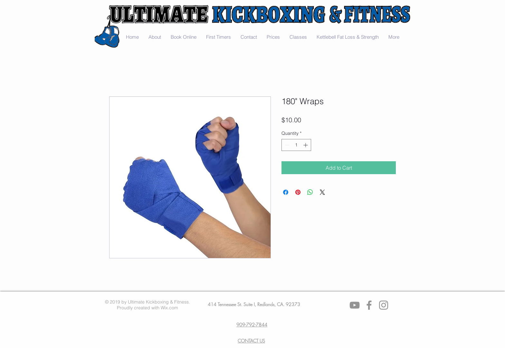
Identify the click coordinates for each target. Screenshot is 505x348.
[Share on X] (322, 192)
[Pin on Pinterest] (298, 192)
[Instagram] (383, 305)
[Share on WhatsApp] (310, 192)
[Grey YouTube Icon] (354, 305)
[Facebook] (369, 305)
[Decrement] (286, 145)
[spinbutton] (296, 145)
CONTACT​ (248, 341)
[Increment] (306, 145)
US (261, 341)
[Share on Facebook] (286, 192)
